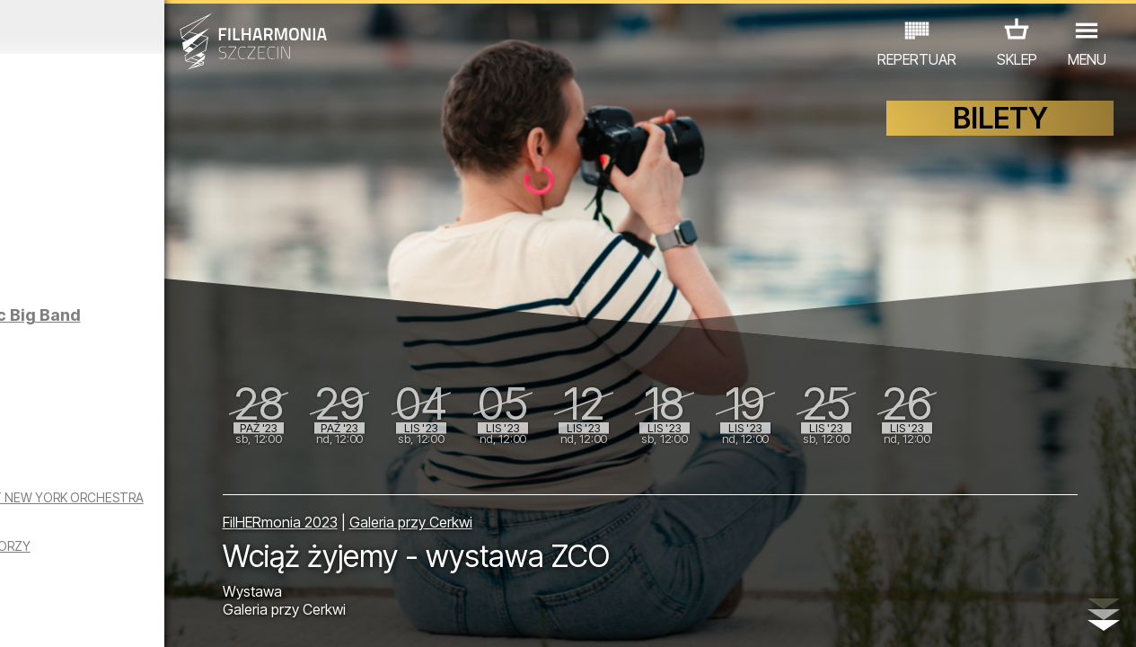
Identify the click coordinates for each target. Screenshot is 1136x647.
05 (109, 616)
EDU (119, 568)
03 (63, 616)
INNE (258, 568)
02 (39, 616)
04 (85, 616)
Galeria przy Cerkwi (533, 514)
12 (269, 616)
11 (246, 616)
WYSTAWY (188, 568)
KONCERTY (48, 568)
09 (200, 616)
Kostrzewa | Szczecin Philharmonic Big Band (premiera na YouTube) (186, 351)
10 (223, 616)
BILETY (1000, 132)
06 (132, 616)
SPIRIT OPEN (145, 214)
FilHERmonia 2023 (403, 514)
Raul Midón (139, 440)
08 (178, 616)
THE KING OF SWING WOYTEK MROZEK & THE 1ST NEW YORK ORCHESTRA (146, 538)
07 (154, 616)
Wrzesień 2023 (148, 27)
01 (17, 616)
